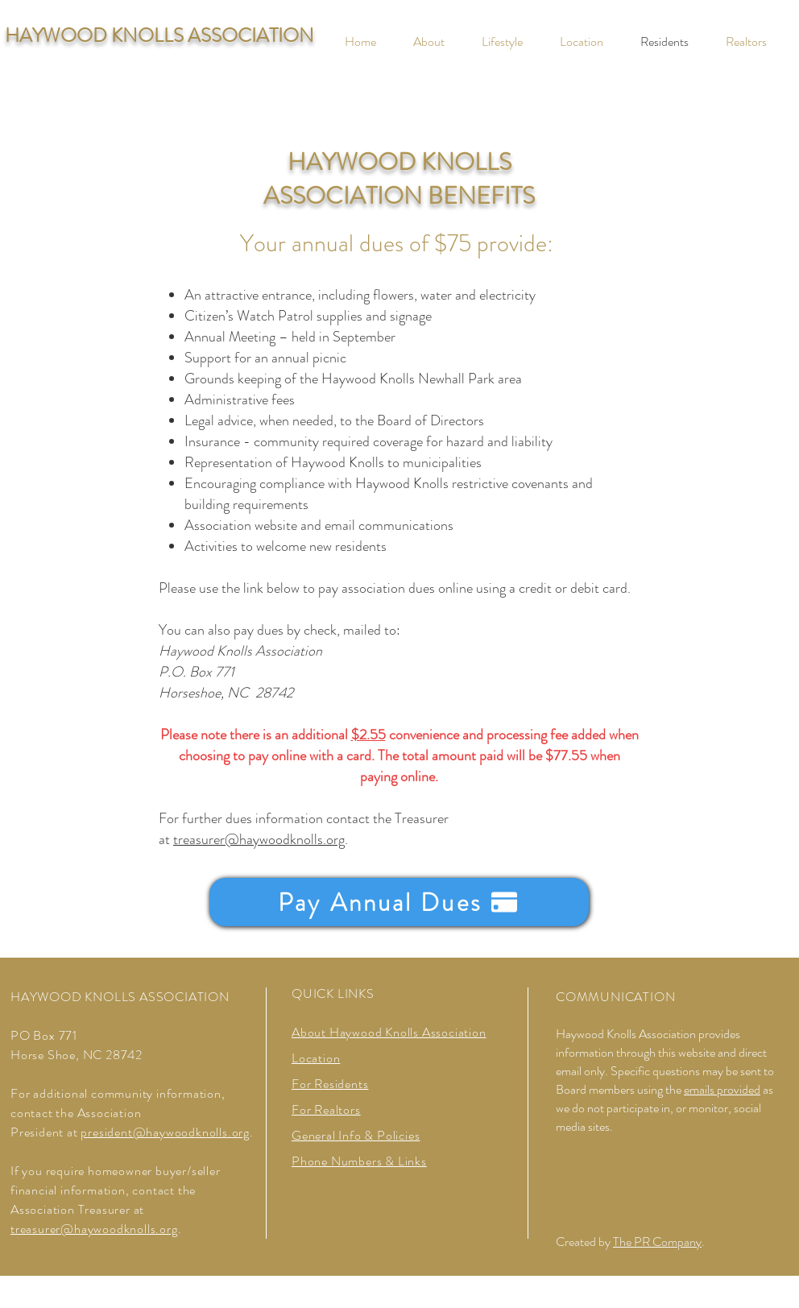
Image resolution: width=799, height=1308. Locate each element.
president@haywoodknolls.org (165, 1132)
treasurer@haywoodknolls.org (259, 839)
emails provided (722, 1089)
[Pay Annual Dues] (399, 902)
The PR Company (657, 1241)
